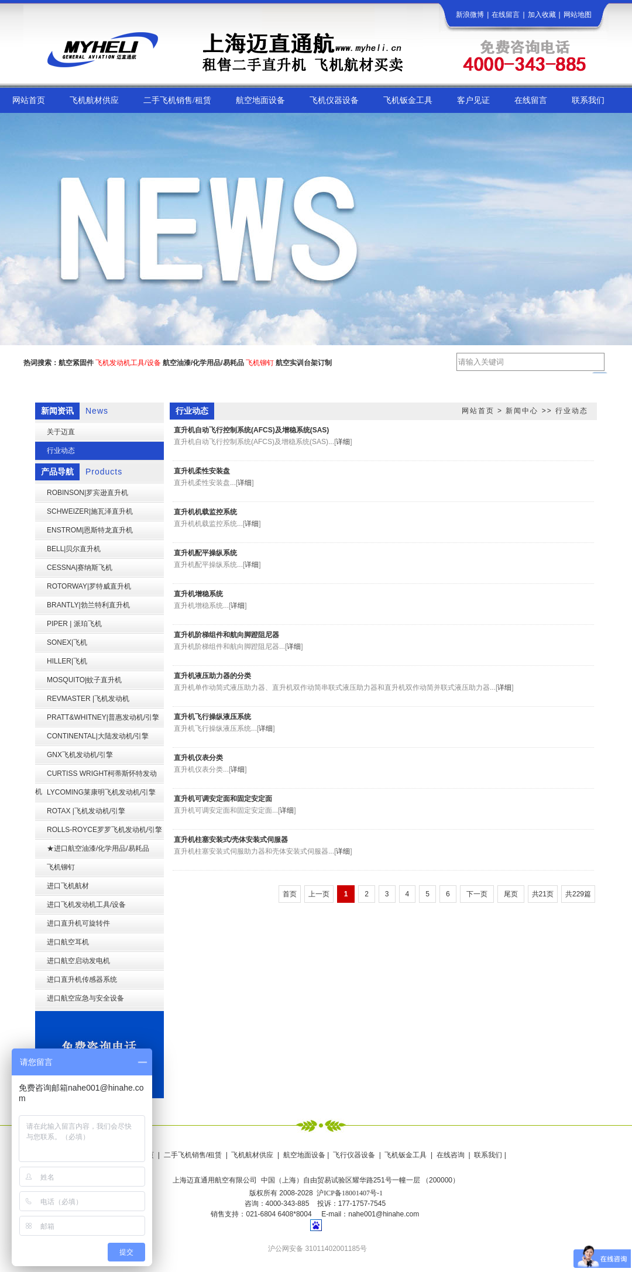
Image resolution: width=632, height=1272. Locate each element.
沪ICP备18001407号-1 (350, 1193)
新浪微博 (470, 15)
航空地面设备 (304, 1155)
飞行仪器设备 (354, 1155)
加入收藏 (542, 15)
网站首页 (478, 411)
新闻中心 (522, 411)
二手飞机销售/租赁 (193, 1155)
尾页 (511, 894)
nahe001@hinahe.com (383, 1214)
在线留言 (506, 15)
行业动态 (571, 411)
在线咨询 (451, 1155)
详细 (343, 442)
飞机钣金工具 (405, 1155)
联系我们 (488, 1155)
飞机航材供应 (252, 1155)
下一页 (476, 894)
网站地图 (578, 15)
